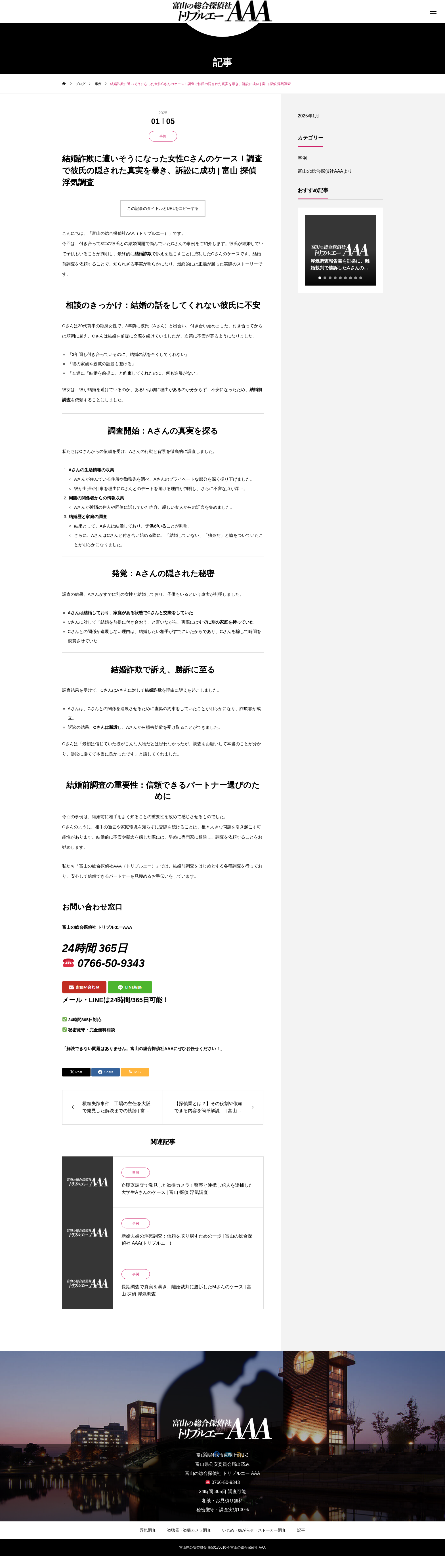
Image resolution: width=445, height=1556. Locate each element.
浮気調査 (148, 1530)
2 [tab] (325, 277)
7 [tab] (350, 277)
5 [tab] (340, 277)
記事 (301, 1530)
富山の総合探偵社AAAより (325, 171)
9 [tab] (361, 277)
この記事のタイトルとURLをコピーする (163, 208)
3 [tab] (330, 277)
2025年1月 (309, 115)
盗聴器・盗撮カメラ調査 (189, 1530)
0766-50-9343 (111, 963)
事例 (162, 136)
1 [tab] (320, 277)
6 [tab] (345, 277)
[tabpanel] (340, 250)
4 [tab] (335, 277)
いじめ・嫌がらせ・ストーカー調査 (254, 1530)
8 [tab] (356, 277)
